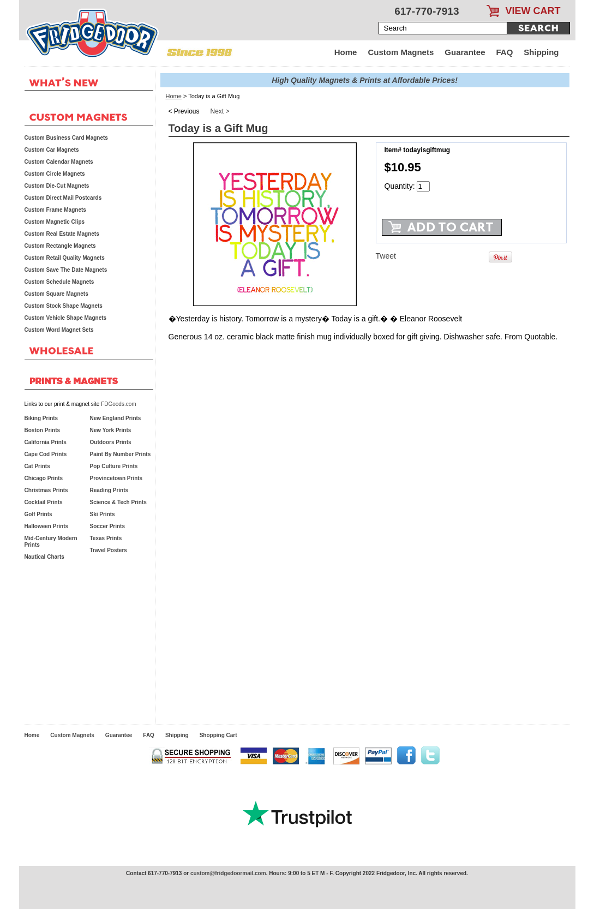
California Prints (46, 442)
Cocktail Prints (44, 502)
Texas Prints (106, 538)
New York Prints (110, 430)
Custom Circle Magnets (55, 174)
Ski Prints (102, 514)
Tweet (386, 256)
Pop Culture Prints (114, 466)
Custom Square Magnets (56, 294)
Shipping (541, 52)
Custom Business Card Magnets (66, 138)
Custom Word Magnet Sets (59, 330)
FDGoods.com (118, 404)
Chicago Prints (44, 478)
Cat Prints (37, 466)
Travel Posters (108, 550)
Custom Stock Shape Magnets (64, 306)
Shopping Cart (218, 735)
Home (345, 52)
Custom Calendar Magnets (59, 162)
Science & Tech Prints (118, 502)
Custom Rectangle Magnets (60, 246)
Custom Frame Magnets (55, 210)
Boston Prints (43, 430)
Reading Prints (109, 490)
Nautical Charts (44, 557)
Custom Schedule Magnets (59, 282)
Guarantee (465, 52)
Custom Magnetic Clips (55, 222)
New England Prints (115, 418)
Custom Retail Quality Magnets (65, 258)
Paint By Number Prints (120, 454)
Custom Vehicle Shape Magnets (66, 318)
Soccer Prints (107, 526)
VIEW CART (533, 10)
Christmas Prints (46, 490)
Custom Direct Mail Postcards (63, 198)
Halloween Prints (47, 526)
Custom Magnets (401, 52)
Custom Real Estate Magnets (62, 234)
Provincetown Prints (116, 478)
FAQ (504, 52)
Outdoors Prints (110, 442)
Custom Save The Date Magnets (66, 270)
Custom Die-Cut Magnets (57, 186)
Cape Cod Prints (46, 454)
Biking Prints (41, 418)
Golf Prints (38, 514)
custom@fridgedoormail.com (228, 873)
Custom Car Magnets (52, 150)
